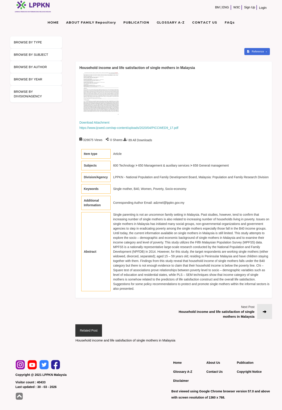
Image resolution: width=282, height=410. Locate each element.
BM (217, 7)
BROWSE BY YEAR (28, 79)
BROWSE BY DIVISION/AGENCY (28, 94)
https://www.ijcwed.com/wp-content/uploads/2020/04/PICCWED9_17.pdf (128, 128)
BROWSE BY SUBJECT (31, 54)
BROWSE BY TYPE (28, 42)
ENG (225, 7)
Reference (256, 51)
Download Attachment (94, 122)
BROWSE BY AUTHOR (30, 67)
